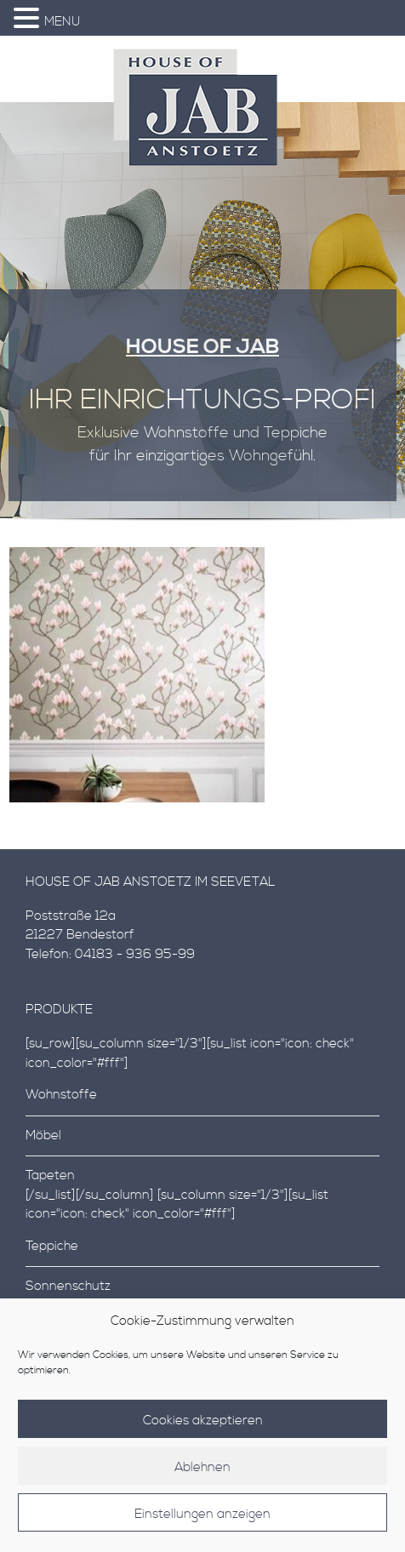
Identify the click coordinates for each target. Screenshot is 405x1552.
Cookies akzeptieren (203, 1432)
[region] (202, 319)
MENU (62, 22)
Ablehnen (202, 1478)
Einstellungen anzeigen (202, 1525)
